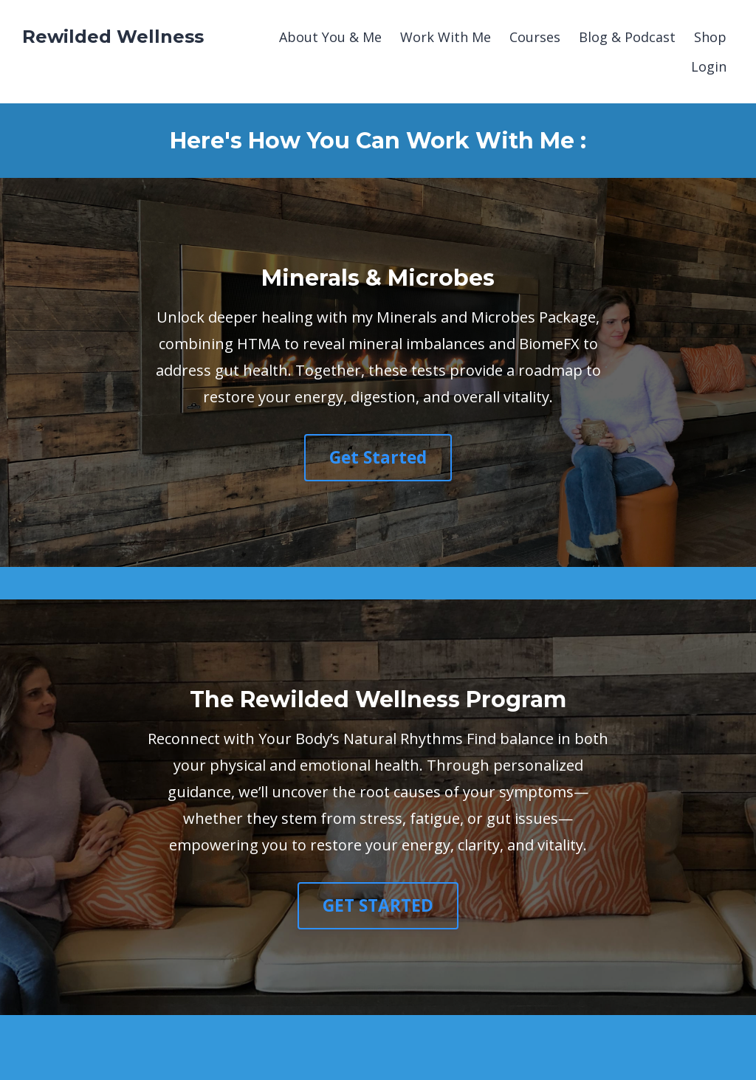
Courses (534, 37)
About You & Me (330, 37)
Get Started (378, 457)
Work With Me (445, 37)
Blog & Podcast (627, 37)
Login (708, 66)
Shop (710, 37)
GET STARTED (378, 905)
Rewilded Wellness (113, 36)
